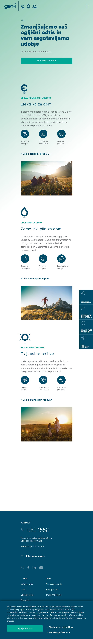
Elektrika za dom (36, 104)
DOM (48, 578)
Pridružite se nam (46, 60)
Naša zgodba (27, 584)
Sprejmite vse (25, 628)
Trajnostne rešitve (37, 353)
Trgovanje (25, 600)
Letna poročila (27, 595)
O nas (23, 589)
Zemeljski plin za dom (41, 228)
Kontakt (25, 523)
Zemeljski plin (52, 589)
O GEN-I (24, 578)
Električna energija (54, 584)
